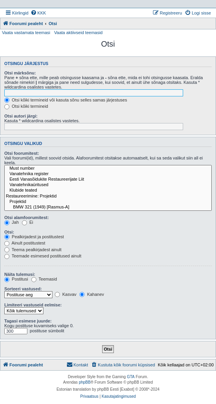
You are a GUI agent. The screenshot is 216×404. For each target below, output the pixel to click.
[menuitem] (38, 13)
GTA (131, 377)
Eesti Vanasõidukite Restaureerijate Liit (108, 179)
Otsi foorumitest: (21, 153)
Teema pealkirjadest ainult (32, 249)
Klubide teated (108, 190)
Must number (108, 168)
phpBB (84, 382)
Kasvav (65, 294)
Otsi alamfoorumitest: (26, 217)
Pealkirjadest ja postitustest (34, 236)
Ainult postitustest (24, 243)
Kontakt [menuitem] (77, 364)
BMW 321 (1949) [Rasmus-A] (108, 207)
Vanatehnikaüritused (108, 185)
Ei (27, 222)
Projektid (108, 202)
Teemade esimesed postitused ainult (42, 256)
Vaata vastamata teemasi (26, 32)
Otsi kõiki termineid (26, 106)
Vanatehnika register (108, 174)
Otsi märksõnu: (20, 73)
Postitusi (16, 279)
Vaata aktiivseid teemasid (78, 32)
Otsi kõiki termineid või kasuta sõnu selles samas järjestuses (65, 100)
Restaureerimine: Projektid (108, 196)
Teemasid (44, 279)
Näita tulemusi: (19, 274)
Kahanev (91, 294)
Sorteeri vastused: (23, 288)
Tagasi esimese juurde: (28, 321)
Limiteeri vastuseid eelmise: (33, 305)
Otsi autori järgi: (21, 116)
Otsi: (9, 232)
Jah (11, 222)
